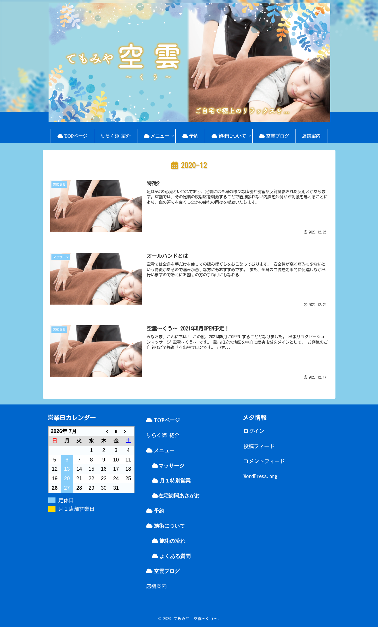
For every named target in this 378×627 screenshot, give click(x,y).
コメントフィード (264, 461)
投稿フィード (259, 446)
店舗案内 (156, 586)
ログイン (253, 431)
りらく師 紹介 (163, 435)
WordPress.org (260, 476)
